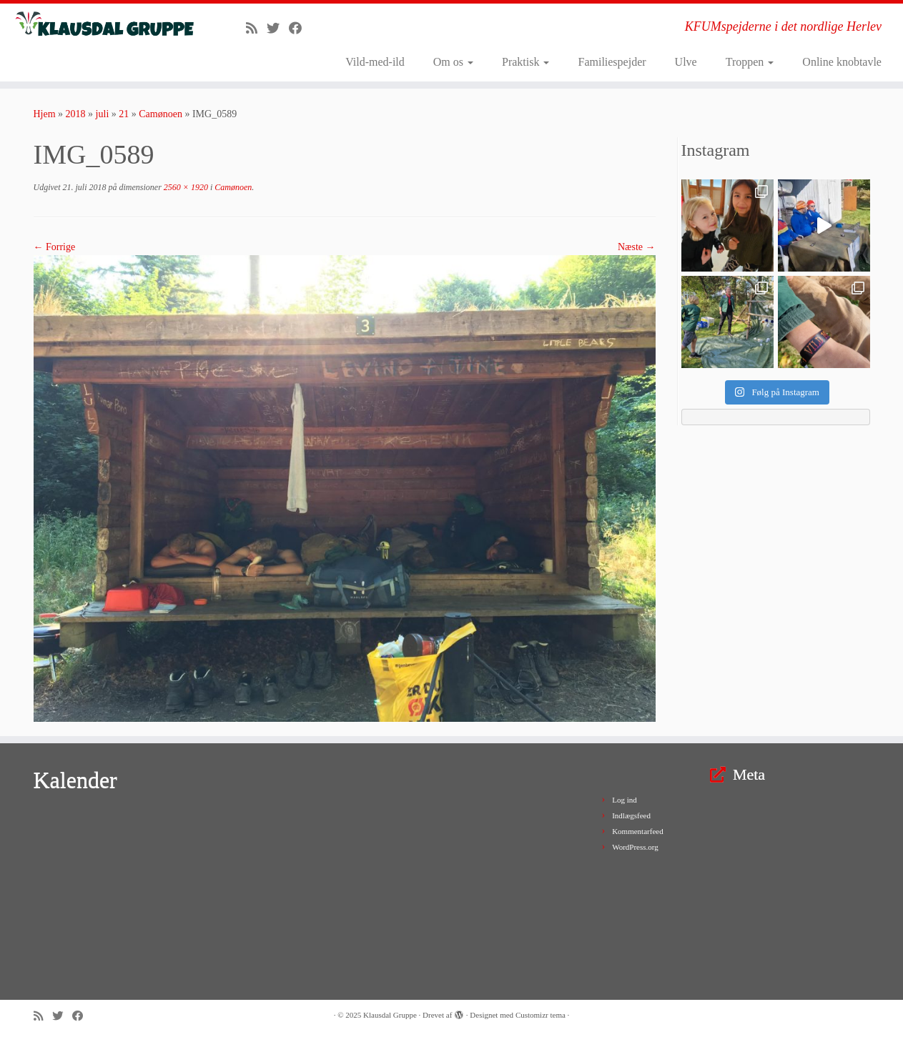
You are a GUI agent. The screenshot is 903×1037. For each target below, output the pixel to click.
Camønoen (160, 114)
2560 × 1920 (185, 187)
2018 (76, 114)
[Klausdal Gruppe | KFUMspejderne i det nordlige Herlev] (104, 25)
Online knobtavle (842, 62)
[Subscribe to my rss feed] (256, 28)
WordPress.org (635, 847)
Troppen (750, 62)
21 (124, 114)
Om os (453, 62)
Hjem (45, 114)
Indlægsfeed (631, 815)
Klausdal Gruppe (390, 1015)
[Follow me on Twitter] (278, 28)
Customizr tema (540, 1015)
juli (102, 114)
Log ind (624, 799)
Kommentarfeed (637, 831)
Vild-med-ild (375, 62)
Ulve (686, 62)
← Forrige (55, 247)
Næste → (637, 247)
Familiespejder (612, 62)
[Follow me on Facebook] (300, 28)
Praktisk (525, 62)
